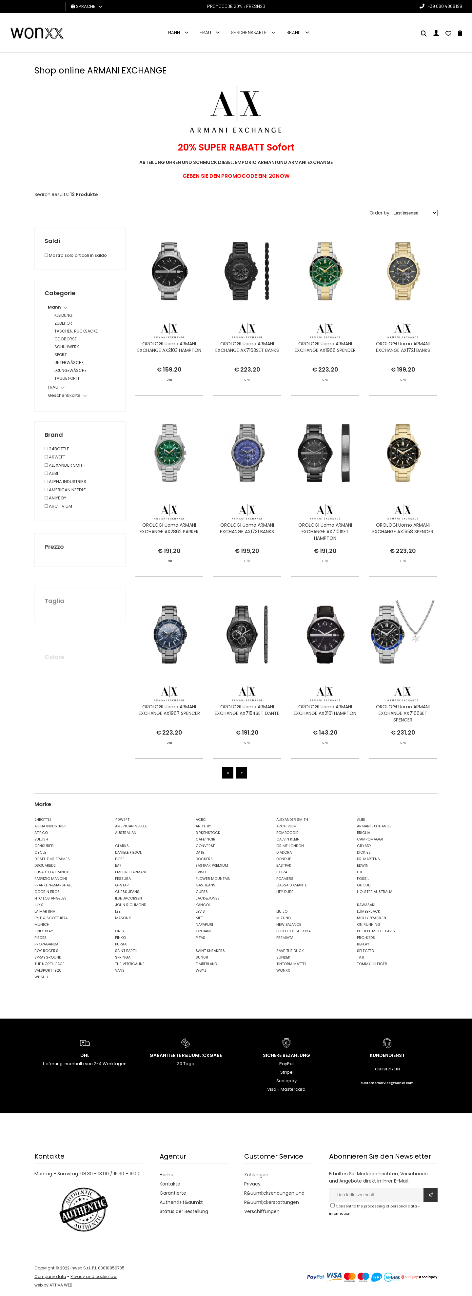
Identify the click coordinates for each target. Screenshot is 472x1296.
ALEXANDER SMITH (292, 819)
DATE (200, 852)
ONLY (120, 931)
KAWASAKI (366, 904)
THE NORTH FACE (49, 963)
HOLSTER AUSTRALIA (374, 891)
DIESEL (120, 858)
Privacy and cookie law (93, 1276)
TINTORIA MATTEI (291, 963)
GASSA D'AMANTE (291, 885)
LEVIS (200, 911)
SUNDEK (283, 957)
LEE (118, 911)
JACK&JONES (208, 898)
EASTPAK (283, 865)
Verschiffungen (262, 1211)
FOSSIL (363, 878)
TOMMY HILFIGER (372, 963)
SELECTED (365, 950)
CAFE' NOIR (205, 839)
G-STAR (122, 885)
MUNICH (41, 924)
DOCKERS (204, 858)
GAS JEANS (205, 885)
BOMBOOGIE (287, 832)
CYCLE (40, 852)
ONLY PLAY (43, 931)
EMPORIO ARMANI (130, 872)
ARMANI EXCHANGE (374, 826)
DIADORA (284, 852)
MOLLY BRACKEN (371, 918)
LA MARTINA (44, 911)
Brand (293, 32)
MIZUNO (283, 918)
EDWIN (362, 865)
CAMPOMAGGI (370, 839)
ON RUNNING (368, 924)
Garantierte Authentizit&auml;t (181, 1197)
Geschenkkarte (249, 32)
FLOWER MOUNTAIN (213, 878)
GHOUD (363, 885)
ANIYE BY (203, 826)
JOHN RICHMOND (130, 904)
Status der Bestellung (184, 1211)
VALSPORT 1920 (48, 970)
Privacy (252, 1184)
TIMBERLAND (206, 963)
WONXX (283, 970)
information (339, 1213)
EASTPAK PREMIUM (212, 865)
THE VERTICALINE (130, 963)
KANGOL (203, 904)
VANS (120, 970)
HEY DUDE (284, 891)
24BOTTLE (42, 819)
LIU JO (281, 911)
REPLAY (363, 944)
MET (199, 918)
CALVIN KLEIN (288, 839)
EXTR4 (281, 872)
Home (166, 1174)
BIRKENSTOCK (208, 832)
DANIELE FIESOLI (129, 852)
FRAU (205, 32)
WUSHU (41, 977)
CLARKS (122, 845)
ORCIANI (203, 931)
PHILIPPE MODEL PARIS (376, 931)
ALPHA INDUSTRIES (50, 826)
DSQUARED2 (45, 865)
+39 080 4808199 (445, 6)
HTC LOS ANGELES (50, 898)
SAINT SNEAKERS (210, 950)
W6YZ (201, 970)
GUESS (202, 891)
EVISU (201, 872)
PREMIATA (284, 937)
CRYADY (364, 845)
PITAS (200, 937)
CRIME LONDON (290, 845)
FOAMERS (284, 878)
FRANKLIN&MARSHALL (53, 885)
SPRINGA (122, 957)
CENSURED (43, 845)
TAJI (360, 957)
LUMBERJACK (368, 911)
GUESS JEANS (127, 891)
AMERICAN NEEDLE (131, 826)
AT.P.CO (41, 832)
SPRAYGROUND (47, 957)
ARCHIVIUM (286, 826)
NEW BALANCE (288, 924)
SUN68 (202, 957)
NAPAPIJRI (204, 924)
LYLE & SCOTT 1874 (51, 918)
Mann (174, 32)
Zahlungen (256, 1174)
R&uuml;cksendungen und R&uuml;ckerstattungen (274, 1197)
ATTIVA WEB (60, 1285)
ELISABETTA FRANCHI (52, 872)
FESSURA (123, 878)
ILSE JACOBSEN (128, 898)
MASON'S (123, 918)
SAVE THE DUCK (290, 950)
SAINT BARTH (126, 950)
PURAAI (121, 944)
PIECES (40, 937)
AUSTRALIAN (125, 832)
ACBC (201, 819)
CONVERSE (205, 845)
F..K (360, 872)
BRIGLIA (363, 832)
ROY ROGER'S (46, 950)
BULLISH (41, 839)
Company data (50, 1276)
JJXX (38, 904)
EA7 (118, 865)
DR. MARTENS (368, 858)
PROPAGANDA (46, 944)
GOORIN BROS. (47, 891)
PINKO (120, 937)
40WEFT (122, 819)
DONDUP (283, 858)
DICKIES (364, 852)
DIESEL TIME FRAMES (52, 858)
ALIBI (361, 819)
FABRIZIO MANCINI (50, 878)
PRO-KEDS (366, 937)
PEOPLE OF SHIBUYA (293, 931)
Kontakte (170, 1184)
